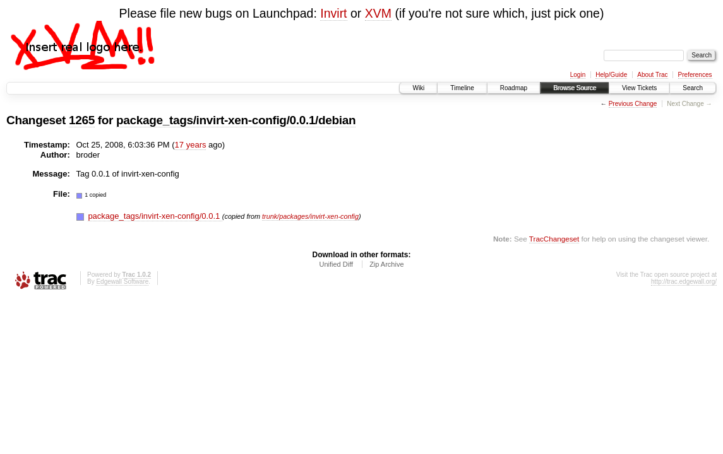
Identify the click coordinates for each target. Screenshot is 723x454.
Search (693, 87)
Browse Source (574, 87)
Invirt (333, 13)
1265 (82, 120)
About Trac (652, 74)
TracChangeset (554, 239)
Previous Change (633, 103)
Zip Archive (386, 264)
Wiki (418, 87)
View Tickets (639, 87)
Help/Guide (611, 74)
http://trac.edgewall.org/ (684, 281)
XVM (378, 13)
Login (577, 74)
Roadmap (513, 87)
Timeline (462, 87)
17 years (190, 144)
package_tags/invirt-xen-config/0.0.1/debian (236, 120)
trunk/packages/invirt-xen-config (310, 216)
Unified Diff (336, 264)
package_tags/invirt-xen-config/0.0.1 (155, 216)
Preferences (695, 74)
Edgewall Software (122, 281)
